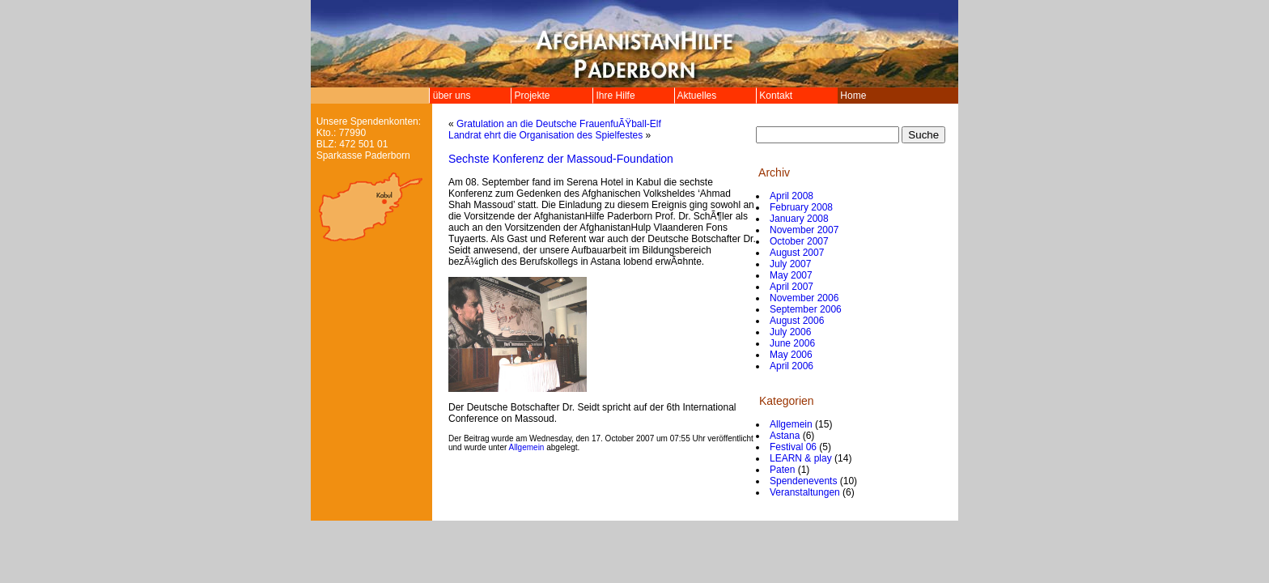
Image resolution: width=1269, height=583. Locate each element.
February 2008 (801, 207)
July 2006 (790, 332)
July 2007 (790, 264)
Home (853, 95)
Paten (782, 469)
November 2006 (804, 298)
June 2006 (792, 343)
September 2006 (806, 309)
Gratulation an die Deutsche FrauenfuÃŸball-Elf (558, 124)
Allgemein (527, 447)
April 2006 (791, 366)
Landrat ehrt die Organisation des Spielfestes (545, 135)
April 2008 (791, 196)
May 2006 (791, 354)
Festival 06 (793, 447)
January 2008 (799, 218)
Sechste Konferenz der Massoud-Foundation (560, 158)
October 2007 (799, 241)
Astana (785, 435)
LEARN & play (801, 458)
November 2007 (804, 230)
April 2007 (791, 286)
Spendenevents (803, 481)
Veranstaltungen (805, 492)
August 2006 (797, 320)
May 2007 (791, 275)
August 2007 (797, 252)
